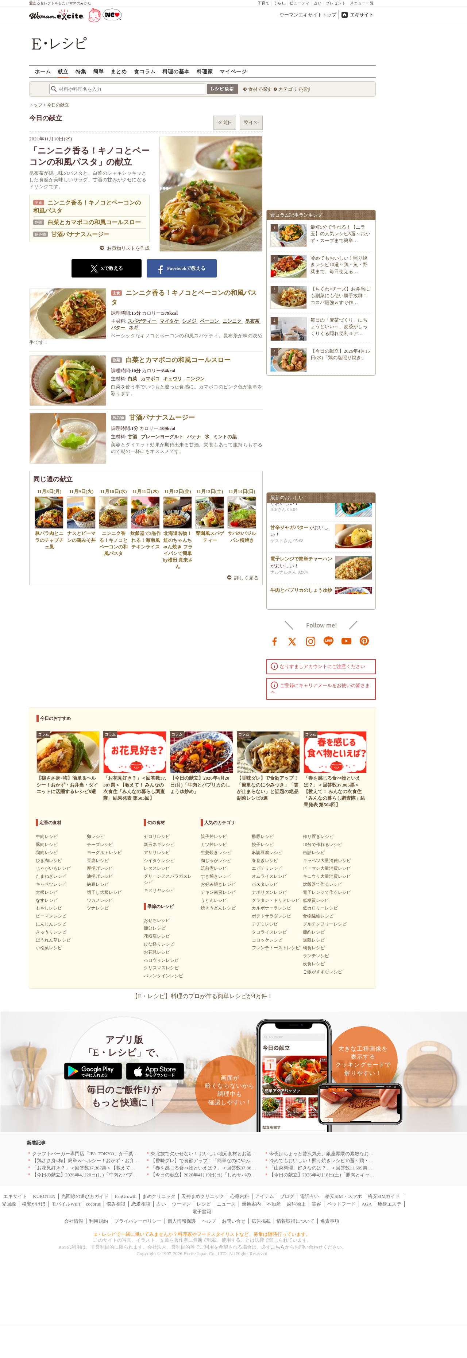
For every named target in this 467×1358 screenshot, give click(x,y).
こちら (278, 1247)
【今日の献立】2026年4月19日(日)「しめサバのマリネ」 (210, 1174)
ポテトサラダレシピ (271, 916)
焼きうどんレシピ (218, 908)
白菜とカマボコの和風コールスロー (94, 222)
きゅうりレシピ (51, 932)
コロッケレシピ (267, 940)
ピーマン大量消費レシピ (327, 868)
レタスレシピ (157, 868)
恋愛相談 (140, 1204)
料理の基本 (176, 71)
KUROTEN (44, 1196)
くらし (280, 3)
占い (318, 3)
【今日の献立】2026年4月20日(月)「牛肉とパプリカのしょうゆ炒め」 (106, 1174)
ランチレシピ (316, 955)
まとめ (119, 71)
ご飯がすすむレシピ (322, 971)
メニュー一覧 (362, 3)
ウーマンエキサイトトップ (307, 15)
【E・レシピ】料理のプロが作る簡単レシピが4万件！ (202, 996)
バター (118, 327)
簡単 (98, 71)
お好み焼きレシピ (218, 884)
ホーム (43, 71)
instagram (310, 640)
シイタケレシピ (159, 860)
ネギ (134, 327)
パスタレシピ (265, 884)
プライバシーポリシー (138, 1221)
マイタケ (170, 321)
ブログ (287, 1196)
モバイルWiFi (65, 1204)
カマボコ (151, 378)
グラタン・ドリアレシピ (276, 900)
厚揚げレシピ (100, 868)
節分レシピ (155, 928)
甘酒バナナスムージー (80, 234)
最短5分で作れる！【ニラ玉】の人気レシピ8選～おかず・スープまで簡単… (340, 233)
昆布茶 (252, 321)
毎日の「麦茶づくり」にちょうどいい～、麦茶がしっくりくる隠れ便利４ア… (338, 326)
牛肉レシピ (47, 836)
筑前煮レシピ (214, 868)
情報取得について (295, 1221)
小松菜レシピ (49, 947)
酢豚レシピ (263, 836)
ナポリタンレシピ (269, 892)
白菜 (133, 378)
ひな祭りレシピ (159, 944)
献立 (63, 71)
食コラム (145, 71)
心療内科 (239, 1196)
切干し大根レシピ (104, 892)
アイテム (264, 1196)
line (328, 640)
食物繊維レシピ (318, 916)
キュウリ (173, 378)
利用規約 (98, 1221)
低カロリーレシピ (320, 908)
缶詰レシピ (314, 852)
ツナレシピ (98, 908)
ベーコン (210, 321)
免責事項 (329, 1221)
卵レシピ (95, 836)
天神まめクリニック (202, 1196)
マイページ (233, 71)
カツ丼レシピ (214, 844)
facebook (274, 640)
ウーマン (181, 1204)
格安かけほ (34, 1204)
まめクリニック (158, 1196)
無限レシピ (314, 940)
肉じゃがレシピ (216, 860)
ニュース (226, 1204)
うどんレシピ (214, 900)
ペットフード (341, 1204)
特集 (81, 71)
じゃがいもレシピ (53, 868)
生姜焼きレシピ (216, 852)
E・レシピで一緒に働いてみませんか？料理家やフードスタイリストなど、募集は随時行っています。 (202, 1234)
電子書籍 (201, 1211)
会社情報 (73, 1221)
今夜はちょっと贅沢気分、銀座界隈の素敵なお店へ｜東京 (331, 1153)
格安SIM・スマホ (343, 1196)
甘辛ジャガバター (289, 530)
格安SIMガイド (384, 1196)
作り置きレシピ (318, 836)
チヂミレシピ (265, 924)
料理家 (205, 71)
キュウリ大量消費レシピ (327, 876)
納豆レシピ (98, 884)
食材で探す (260, 89)
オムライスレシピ (269, 876)
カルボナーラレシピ (271, 908)
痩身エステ (389, 1204)
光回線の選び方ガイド (85, 1196)
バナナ (194, 436)
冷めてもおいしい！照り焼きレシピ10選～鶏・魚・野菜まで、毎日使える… (338, 264)
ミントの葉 (225, 436)
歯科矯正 (296, 1204)
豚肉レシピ (47, 844)
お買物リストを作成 (128, 248)
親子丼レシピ (214, 836)
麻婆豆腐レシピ (267, 852)
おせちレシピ (157, 920)
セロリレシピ (157, 836)
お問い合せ (234, 1221)
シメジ (189, 321)
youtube (346, 640)
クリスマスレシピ (161, 967)
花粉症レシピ (157, 936)
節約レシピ (314, 932)
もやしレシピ (49, 908)
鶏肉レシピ (47, 852)
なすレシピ (47, 900)
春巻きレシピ (265, 860)
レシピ (204, 1204)
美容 (316, 1204)
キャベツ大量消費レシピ (327, 860)
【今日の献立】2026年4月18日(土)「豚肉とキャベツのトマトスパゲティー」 (350, 1174)
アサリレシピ (157, 852)
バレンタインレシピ (163, 975)
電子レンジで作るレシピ (327, 892)
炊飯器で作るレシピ (322, 884)
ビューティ (300, 3)
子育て (264, 3)
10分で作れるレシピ (322, 844)
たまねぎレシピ (51, 876)
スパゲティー (142, 321)
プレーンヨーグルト (163, 436)
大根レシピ (47, 892)
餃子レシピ (263, 844)
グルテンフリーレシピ (325, 924)
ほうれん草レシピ (53, 940)
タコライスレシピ (269, 932)
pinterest (364, 640)
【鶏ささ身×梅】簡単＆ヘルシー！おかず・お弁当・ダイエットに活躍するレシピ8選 (122, 1160)
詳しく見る (246, 578)
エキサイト (362, 15)
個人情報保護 (181, 1221)
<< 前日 (224, 122)
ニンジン (196, 378)
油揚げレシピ (100, 876)
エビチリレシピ (267, 868)
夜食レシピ (314, 963)
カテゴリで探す (295, 89)
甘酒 (133, 436)
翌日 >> (251, 122)
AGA (367, 1204)
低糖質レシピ (316, 900)
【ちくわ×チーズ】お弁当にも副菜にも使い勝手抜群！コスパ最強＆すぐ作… (340, 295)
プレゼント (336, 3)
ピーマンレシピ (51, 916)
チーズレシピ (100, 844)
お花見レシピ (157, 952)
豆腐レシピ (98, 860)
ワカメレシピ (100, 900)
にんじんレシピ (51, 924)
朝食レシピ (314, 947)
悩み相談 (116, 1204)
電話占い (309, 1196)
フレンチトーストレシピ (276, 947)
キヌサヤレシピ (159, 890)
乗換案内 (251, 1204)
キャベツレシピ (51, 884)
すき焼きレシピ (216, 876)
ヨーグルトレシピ (104, 852)
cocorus (93, 1204)
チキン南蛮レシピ (218, 892)
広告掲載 (261, 1221)
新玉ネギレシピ (159, 844)
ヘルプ (209, 1221)
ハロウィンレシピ (161, 960)
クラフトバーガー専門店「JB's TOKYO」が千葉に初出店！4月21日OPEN (109, 1153)
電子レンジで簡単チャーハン (301, 561)
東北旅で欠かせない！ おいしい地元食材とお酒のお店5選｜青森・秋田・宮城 (233, 1153)
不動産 (274, 1204)
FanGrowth (125, 1196)
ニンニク (233, 321)
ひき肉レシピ (49, 860)
